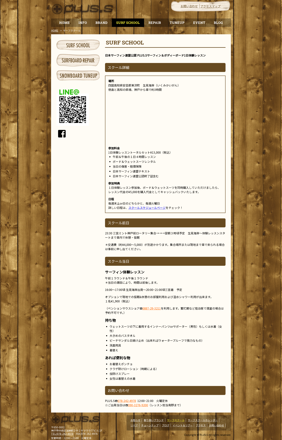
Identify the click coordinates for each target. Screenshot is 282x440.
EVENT (199, 22)
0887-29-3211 (151, 308)
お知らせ (135, 420)
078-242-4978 (127, 401)
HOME (64, 22)
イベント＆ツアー (183, 425)
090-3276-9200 (138, 405)
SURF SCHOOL (128, 22)
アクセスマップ (210, 6)
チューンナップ (150, 425)
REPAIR (154, 22)
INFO (82, 22)
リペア (134, 425)
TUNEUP (177, 22)
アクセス (201, 425)
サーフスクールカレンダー (203, 420)
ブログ (165, 425)
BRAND (101, 22)
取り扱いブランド (154, 420)
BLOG (218, 22)
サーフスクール (176, 420)
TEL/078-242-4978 (62, 434)
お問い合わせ (189, 6)
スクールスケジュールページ (147, 207)
